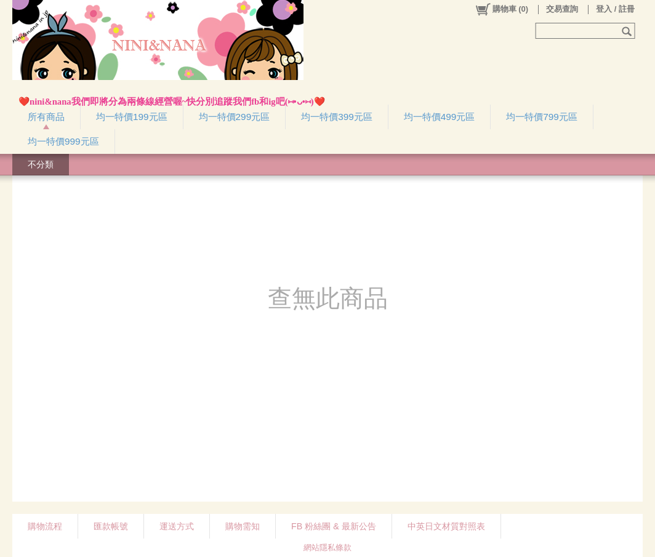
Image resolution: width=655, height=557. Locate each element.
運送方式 (176, 526)
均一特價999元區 (63, 141)
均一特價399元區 (336, 116)
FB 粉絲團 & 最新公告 (333, 526)
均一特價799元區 (541, 116)
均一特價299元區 (234, 116)
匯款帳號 (111, 526)
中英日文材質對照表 (446, 526)
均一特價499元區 (439, 116)
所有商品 (46, 116)
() (501, 9)
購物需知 (242, 526)
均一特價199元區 (131, 116)
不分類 (41, 164)
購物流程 (45, 526)
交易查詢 (562, 9)
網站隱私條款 (327, 547)
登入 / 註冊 (615, 9)
